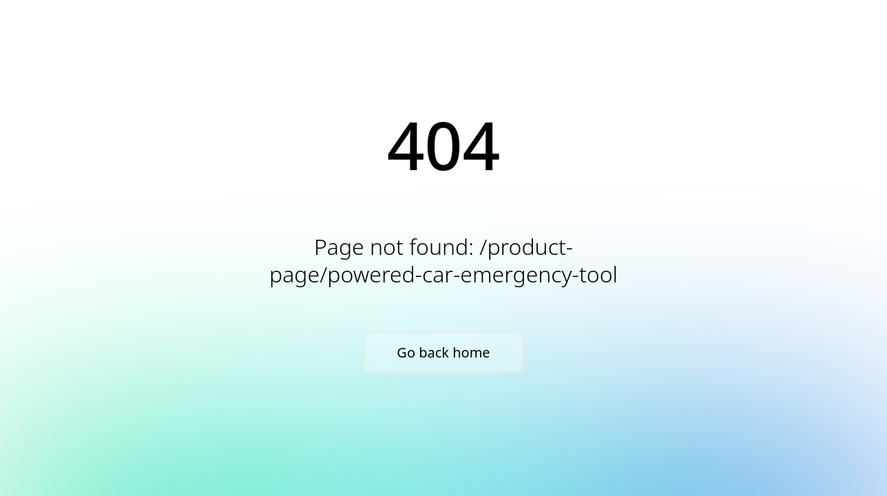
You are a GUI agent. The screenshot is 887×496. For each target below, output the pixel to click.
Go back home (443, 352)
